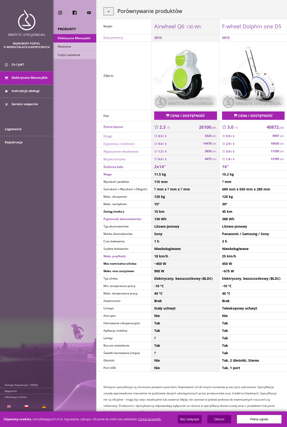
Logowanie (13, 129)
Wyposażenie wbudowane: (121, 151)
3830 (211, 151)
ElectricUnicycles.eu (26, 23)
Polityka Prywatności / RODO (21, 385)
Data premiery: (113, 37)
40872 (276, 127)
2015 (158, 37)
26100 (208, 127)
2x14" (160, 166)
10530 (278, 143)
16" (225, 166)
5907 (278, 136)
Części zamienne (69, 55)
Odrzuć (219, 419)
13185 (278, 159)
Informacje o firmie (16, 397)
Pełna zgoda (259, 419)
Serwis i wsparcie (21, 104)
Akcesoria (64, 46)
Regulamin (11, 391)
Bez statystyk (189, 419)
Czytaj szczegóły (149, 419)
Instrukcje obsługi (22, 91)
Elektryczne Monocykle (74, 38)
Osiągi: (108, 136)
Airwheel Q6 (177, 26)
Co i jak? (14, 64)
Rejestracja (14, 142)
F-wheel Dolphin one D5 (251, 26)
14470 (210, 143)
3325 (211, 136)
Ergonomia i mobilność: (119, 144)
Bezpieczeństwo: (114, 159)
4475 (211, 159)
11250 (278, 151)
